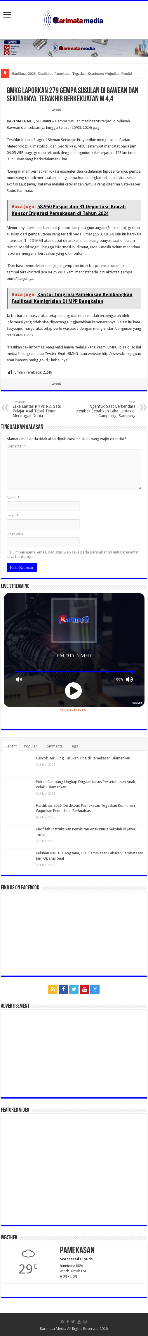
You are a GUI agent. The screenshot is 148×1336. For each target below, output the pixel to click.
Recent (11, 746)
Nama (13, 498)
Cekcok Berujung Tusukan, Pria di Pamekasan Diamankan (83, 758)
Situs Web (15, 534)
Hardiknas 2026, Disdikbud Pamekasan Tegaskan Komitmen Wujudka (65, 73)
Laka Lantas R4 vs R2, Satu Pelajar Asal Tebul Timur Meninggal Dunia (42, 409)
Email (12, 516)
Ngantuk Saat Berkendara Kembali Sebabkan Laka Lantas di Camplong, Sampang (105, 409)
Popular (30, 746)
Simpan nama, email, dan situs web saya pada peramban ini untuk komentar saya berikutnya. (73, 554)
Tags (74, 746)
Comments (53, 746)
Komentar (16, 446)
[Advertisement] (74, 1053)
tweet (56, 109)
